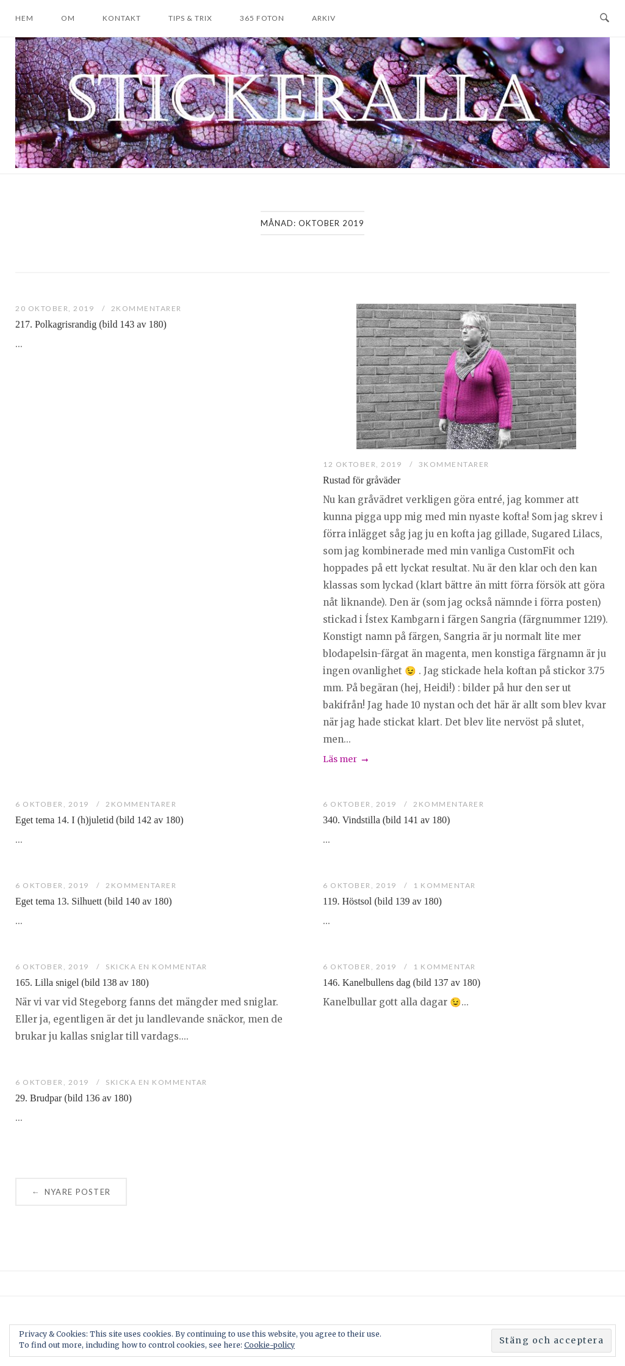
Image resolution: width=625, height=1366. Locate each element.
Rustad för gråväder (361, 480)
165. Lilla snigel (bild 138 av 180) (82, 982)
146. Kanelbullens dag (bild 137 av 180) (401, 982)
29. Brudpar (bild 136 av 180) (73, 1098)
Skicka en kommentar (157, 966)
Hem (24, 18)
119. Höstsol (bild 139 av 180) (382, 901)
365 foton (262, 18)
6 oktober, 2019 (53, 804)
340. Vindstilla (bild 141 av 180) (386, 820)
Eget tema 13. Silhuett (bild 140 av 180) (93, 901)
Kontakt (122, 18)
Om (68, 18)
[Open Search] (604, 18)
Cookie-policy (269, 1344)
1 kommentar (444, 885)
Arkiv (324, 18)
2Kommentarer (146, 308)
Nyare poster (71, 1192)
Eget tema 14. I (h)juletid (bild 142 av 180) (99, 820)
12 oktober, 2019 (363, 464)
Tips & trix (190, 18)
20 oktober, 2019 (55, 308)
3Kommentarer (454, 464)
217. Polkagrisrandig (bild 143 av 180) (91, 324)
